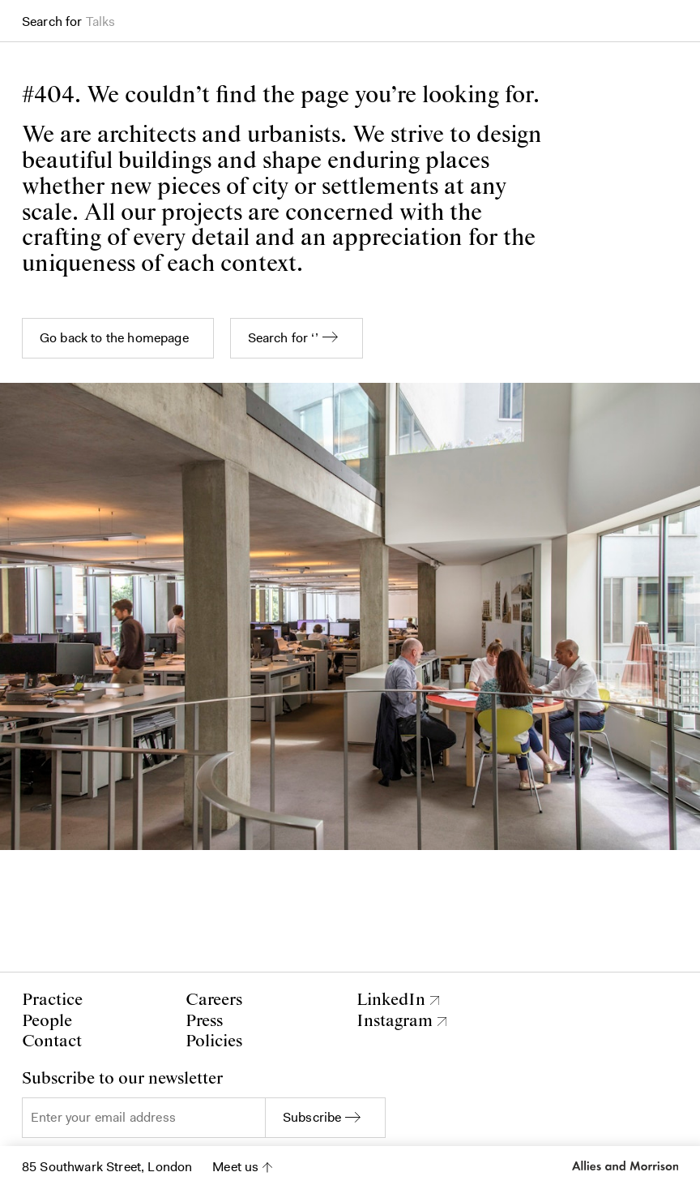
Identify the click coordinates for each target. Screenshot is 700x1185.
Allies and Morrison (625, 1165)
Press (204, 1021)
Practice (52, 1000)
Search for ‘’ (283, 337)
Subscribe (312, 1117)
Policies (214, 1041)
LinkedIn (390, 1000)
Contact (52, 1041)
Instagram (394, 1021)
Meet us (235, 1166)
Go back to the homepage (114, 337)
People (47, 1021)
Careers (214, 1000)
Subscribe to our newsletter (122, 1079)
